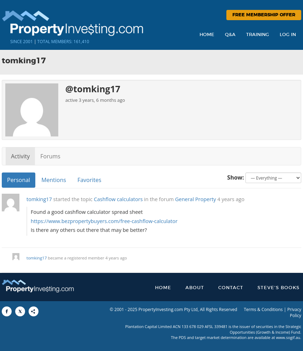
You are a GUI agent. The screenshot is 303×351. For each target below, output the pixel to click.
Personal (18, 180)
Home (207, 35)
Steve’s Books (278, 288)
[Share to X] (20, 311)
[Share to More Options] (33, 311)
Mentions (53, 180)
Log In (288, 35)
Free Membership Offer (263, 15)
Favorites (89, 180)
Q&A (230, 35)
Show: (235, 177)
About (194, 288)
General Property (195, 199)
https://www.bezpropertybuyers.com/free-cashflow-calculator (104, 221)
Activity (20, 156)
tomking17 (39, 199)
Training (257, 35)
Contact (230, 288)
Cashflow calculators (118, 199)
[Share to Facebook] (7, 311)
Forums (50, 156)
